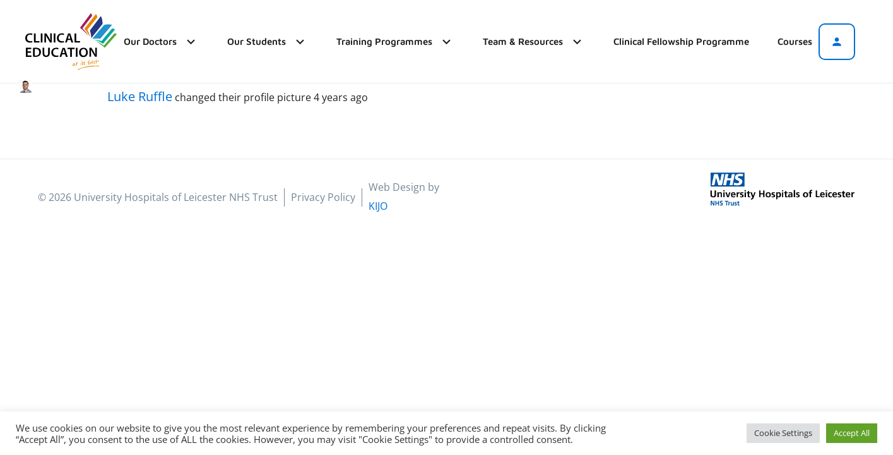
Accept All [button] (852, 433)
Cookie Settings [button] (783, 433)
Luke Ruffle (139, 96)
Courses (795, 41)
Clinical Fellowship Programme (681, 41)
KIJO (378, 206)
